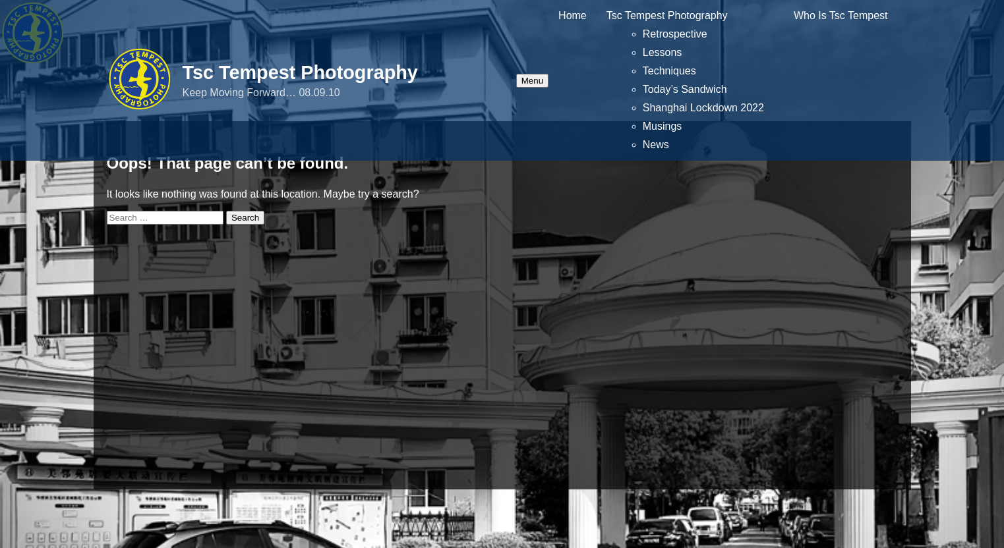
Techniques (669, 70)
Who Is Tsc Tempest (841, 15)
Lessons (662, 52)
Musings (662, 126)
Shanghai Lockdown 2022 (703, 107)
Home (572, 15)
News (656, 144)
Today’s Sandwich (685, 89)
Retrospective (675, 34)
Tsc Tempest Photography (300, 72)
